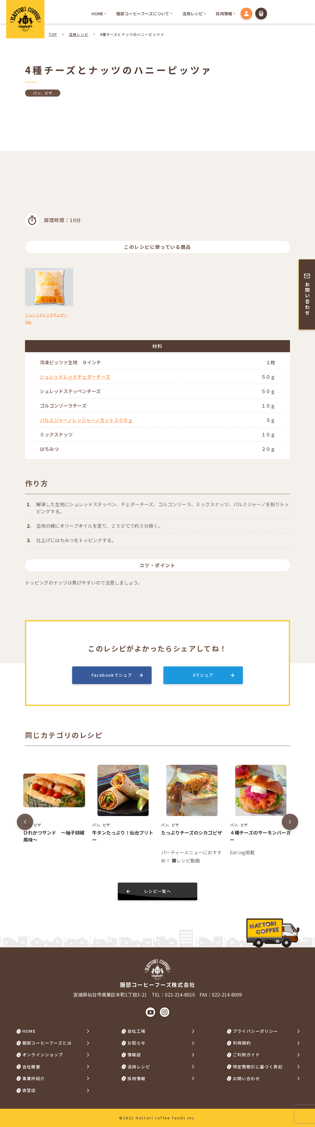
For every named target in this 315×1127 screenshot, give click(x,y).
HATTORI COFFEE (25, 19)
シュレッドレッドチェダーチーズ (75, 376)
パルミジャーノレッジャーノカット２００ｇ (86, 419)
